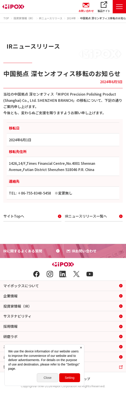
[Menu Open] (119, 6)
